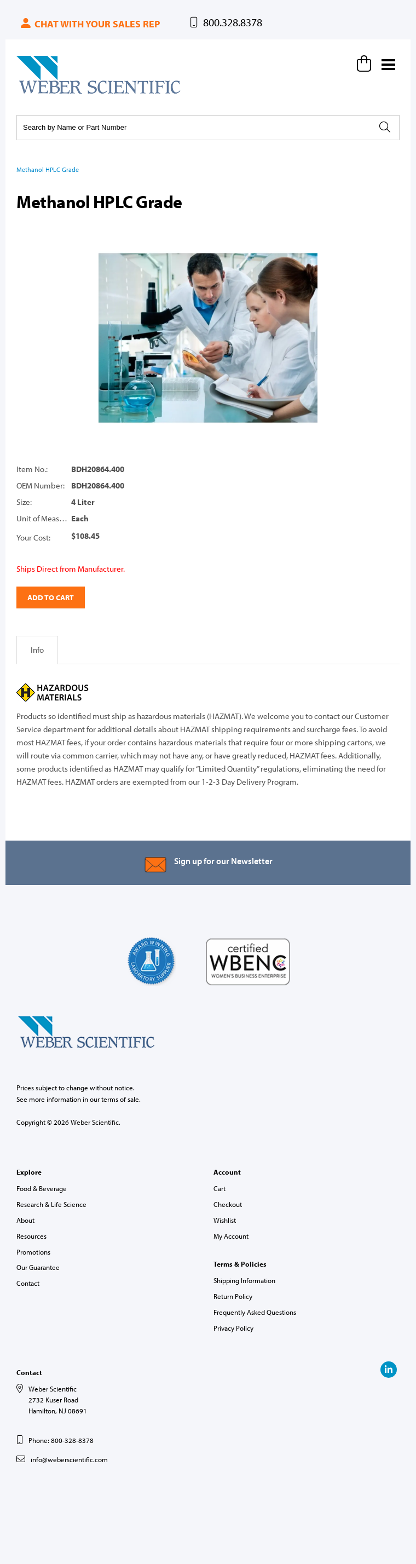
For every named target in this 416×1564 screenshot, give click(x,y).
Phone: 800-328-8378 (61, 1440)
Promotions (33, 1251)
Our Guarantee (38, 1267)
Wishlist (224, 1220)
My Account (231, 1236)
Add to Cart (50, 597)
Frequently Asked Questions (254, 1312)
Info (37, 650)
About (25, 1220)
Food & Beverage (41, 1188)
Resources (31, 1236)
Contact (27, 1283)
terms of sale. (121, 1099)
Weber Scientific (42, 93)
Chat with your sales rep (89, 24)
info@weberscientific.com (69, 1459)
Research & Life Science (51, 1204)
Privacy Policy (233, 1328)
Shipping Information (244, 1280)
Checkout (227, 1204)
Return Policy (232, 1296)
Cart (219, 1188)
